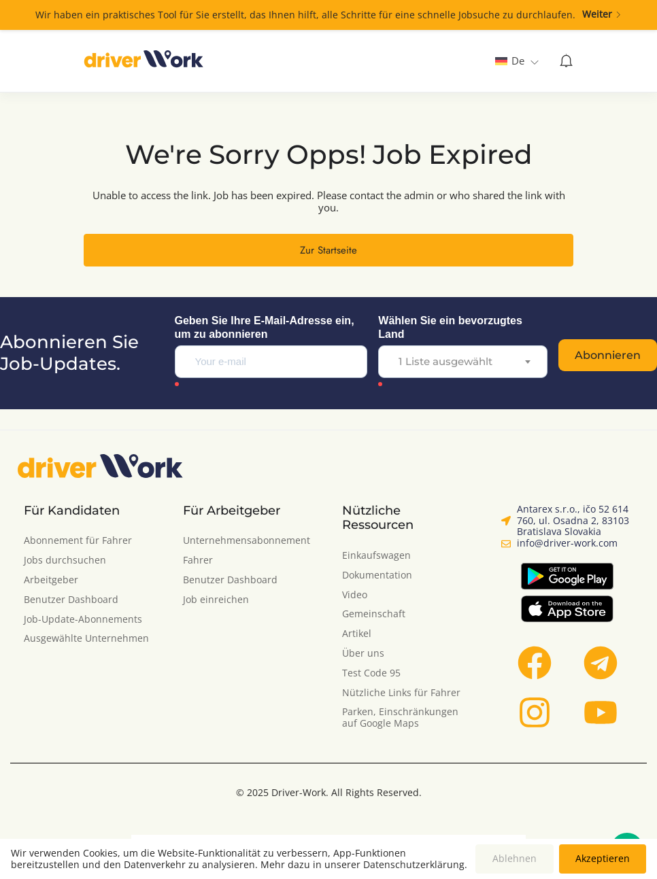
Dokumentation (377, 575)
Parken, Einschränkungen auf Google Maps (400, 717)
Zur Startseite (328, 250)
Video (354, 595)
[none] (516, 60)
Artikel (356, 634)
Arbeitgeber (51, 580)
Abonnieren (608, 355)
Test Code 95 (371, 673)
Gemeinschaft (373, 614)
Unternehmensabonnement (246, 541)
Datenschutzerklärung (414, 864)
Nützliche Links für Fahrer (401, 693)
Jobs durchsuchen (65, 560)
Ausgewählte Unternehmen (86, 638)
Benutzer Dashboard (71, 600)
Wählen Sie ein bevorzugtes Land (450, 327)
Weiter (602, 14)
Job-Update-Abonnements (83, 619)
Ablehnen (514, 858)
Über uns (363, 653)
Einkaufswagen (376, 556)
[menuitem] (516, 60)
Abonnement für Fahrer (78, 541)
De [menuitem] (517, 60)
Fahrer (198, 560)
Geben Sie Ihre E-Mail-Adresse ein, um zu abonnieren (264, 327)
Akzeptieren (602, 858)
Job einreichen (216, 600)
